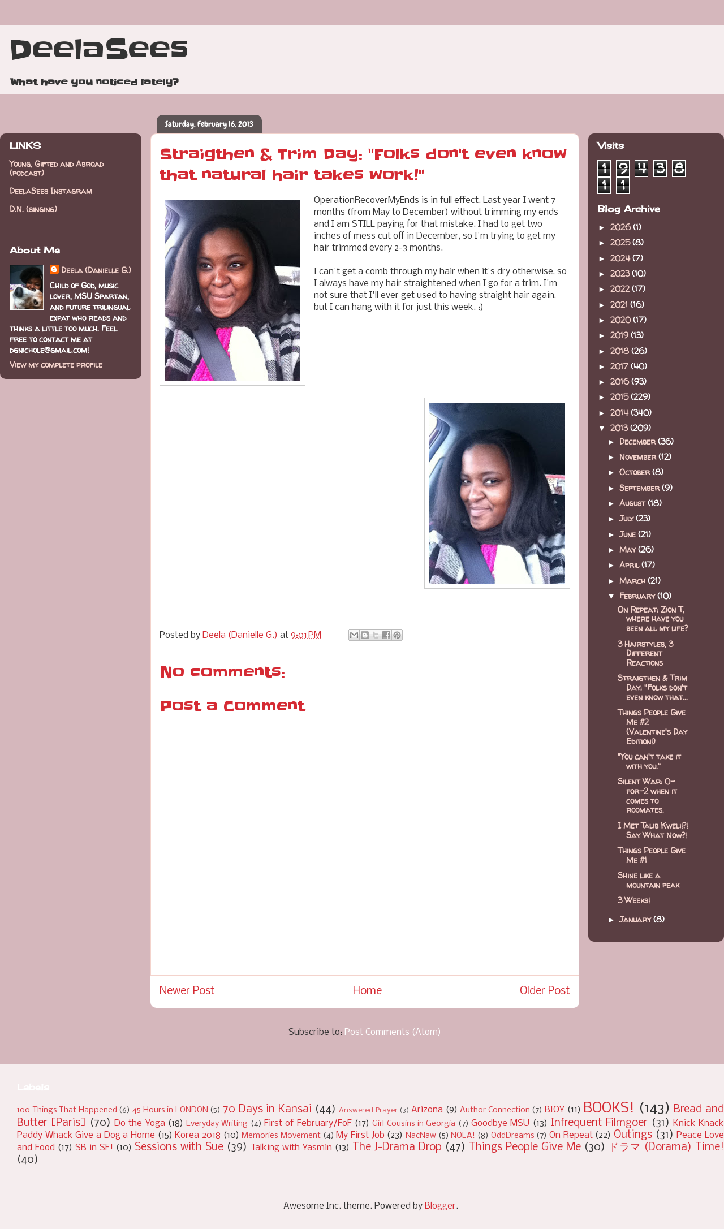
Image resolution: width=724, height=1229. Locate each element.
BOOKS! (609, 1108)
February (638, 595)
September (640, 487)
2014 (620, 412)
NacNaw (421, 1136)
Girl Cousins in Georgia (413, 1124)
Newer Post (187, 991)
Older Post (545, 991)
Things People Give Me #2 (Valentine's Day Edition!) (652, 726)
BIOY (554, 1110)
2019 (620, 335)
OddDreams (513, 1136)
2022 (621, 288)
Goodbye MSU (500, 1123)
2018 (620, 351)
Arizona (427, 1110)
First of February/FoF (308, 1123)
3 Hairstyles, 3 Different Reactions (645, 654)
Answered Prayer (368, 1110)
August (633, 503)
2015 (620, 396)
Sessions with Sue (179, 1147)
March (633, 580)
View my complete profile (56, 364)
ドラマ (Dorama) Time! (666, 1147)
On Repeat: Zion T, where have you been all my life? (653, 619)
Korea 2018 (198, 1135)
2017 (620, 366)
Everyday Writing (217, 1124)
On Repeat (571, 1135)
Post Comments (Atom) (392, 1032)
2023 (621, 273)
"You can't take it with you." (649, 761)
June (628, 534)
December (638, 441)
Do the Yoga (139, 1123)
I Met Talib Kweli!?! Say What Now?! (653, 830)
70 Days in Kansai (267, 1109)
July (627, 518)
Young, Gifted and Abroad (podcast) (57, 168)
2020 (621, 319)
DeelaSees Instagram (51, 191)
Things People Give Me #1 (652, 855)
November (638, 456)
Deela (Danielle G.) (96, 270)
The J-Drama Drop (397, 1147)
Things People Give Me (525, 1147)
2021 (620, 304)
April (630, 564)
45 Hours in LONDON (170, 1110)
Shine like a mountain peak (648, 880)
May (628, 549)
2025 (621, 242)
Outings (633, 1135)
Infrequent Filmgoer (599, 1123)
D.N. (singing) (33, 209)
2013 (620, 427)
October (635, 472)
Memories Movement (281, 1136)
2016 (620, 381)
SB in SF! (94, 1148)
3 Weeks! (634, 900)
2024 (621, 258)
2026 (621, 227)
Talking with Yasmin (291, 1148)
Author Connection (495, 1110)
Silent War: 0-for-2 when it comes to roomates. (647, 795)
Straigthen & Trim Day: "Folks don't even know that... (653, 687)
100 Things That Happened (67, 1110)
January (636, 919)
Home (367, 991)
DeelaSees (98, 50)
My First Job (360, 1135)
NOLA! (463, 1136)
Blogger (440, 1206)
